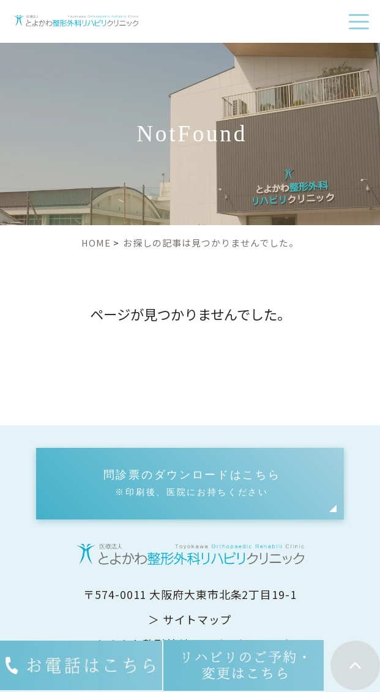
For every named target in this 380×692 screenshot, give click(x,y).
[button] (190, 483)
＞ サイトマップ (190, 619)
